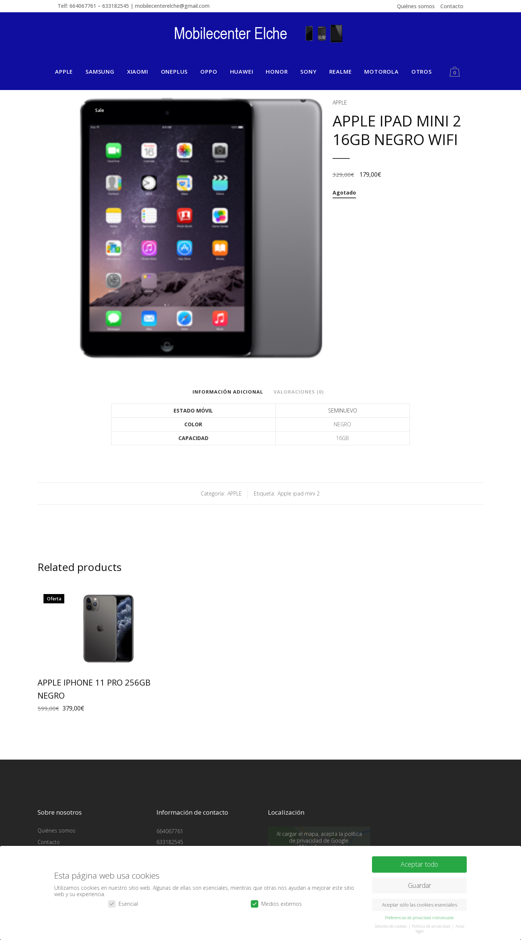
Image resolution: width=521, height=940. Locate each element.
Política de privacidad (431, 923)
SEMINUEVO (342, 410)
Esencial (123, 900)
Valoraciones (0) (299, 391)
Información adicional (227, 391)
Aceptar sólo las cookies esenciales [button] (419, 902)
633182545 (169, 842)
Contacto (451, 6)
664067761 (169, 831)
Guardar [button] (419, 882)
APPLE (340, 102)
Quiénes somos (416, 6)
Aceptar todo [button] (419, 861)
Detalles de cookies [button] (391, 923)
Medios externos (276, 900)
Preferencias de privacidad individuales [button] (419, 914)
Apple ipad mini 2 (299, 493)
